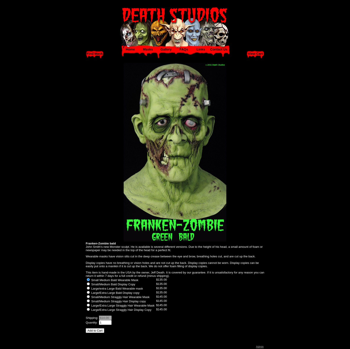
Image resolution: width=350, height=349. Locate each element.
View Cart (255, 53)
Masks (148, 49)
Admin (260, 346)
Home (130, 49)
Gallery (166, 49)
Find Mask (95, 53)
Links (200, 49)
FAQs (183, 49)
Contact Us (218, 49)
